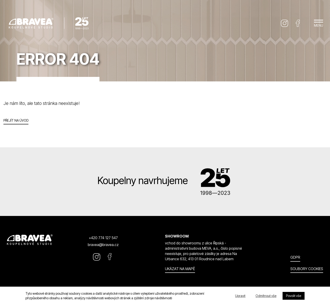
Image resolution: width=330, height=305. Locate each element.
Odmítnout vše (266, 296)
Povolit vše (293, 296)
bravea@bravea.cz (103, 244)
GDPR (295, 257)
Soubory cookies (306, 268)
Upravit (240, 296)
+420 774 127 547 (103, 237)
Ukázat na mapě (180, 268)
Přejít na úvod (15, 120)
